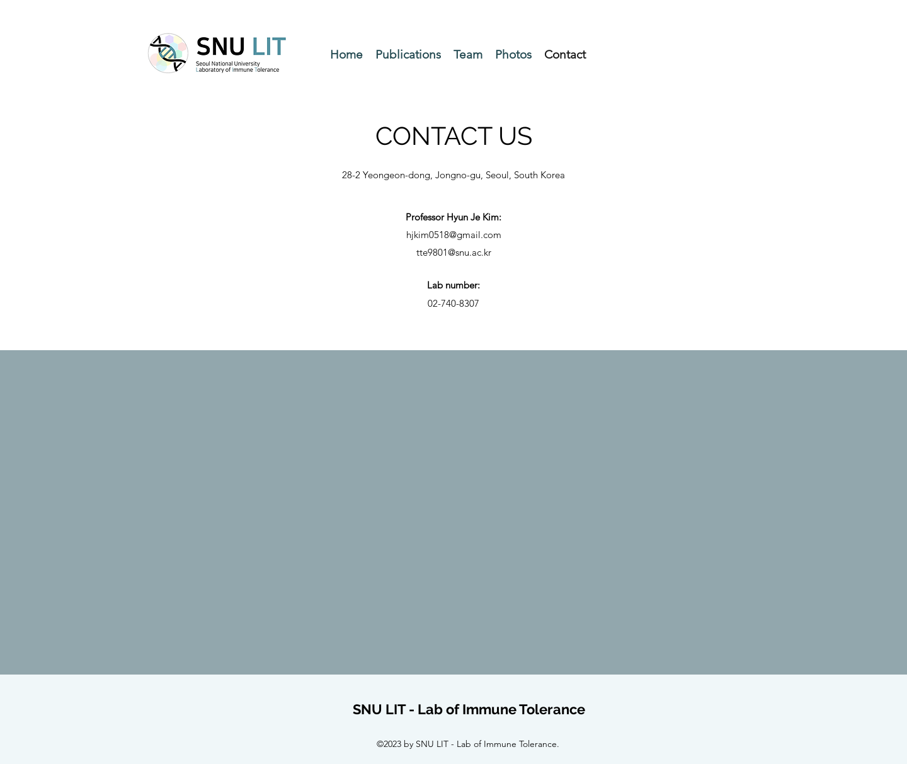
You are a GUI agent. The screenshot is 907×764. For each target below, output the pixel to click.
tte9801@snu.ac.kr (453, 252)
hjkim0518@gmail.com (453, 235)
